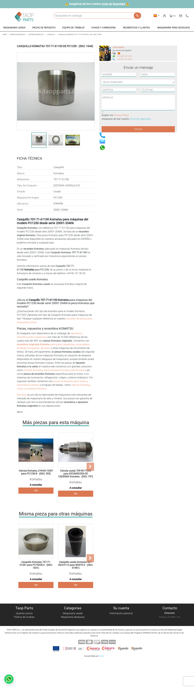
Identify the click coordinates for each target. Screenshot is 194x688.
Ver (36, 490)
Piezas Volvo (73, 639)
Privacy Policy (121, 115)
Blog (24, 639)
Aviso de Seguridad (113, 4)
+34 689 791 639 (124, 56)
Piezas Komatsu (73, 635)
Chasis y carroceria (73, 628)
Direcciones (121, 624)
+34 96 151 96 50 (124, 59)
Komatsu (22, 394)
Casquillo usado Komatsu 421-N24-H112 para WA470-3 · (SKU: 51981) (75, 565)
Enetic (101, 683)
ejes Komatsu (78, 370)
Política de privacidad (24, 620)
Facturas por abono (121, 620)
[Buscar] (97, 15)
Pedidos (121, 617)
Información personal (121, 613)
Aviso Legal (24, 624)
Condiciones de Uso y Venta (24, 628)
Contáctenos (24, 635)
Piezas (72, 620)
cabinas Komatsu (80, 384)
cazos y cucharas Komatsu (31, 388)
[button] (14, 27)
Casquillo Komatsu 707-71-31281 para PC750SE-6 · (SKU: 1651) (35, 565)
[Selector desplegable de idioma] (156, 15)
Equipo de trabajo (72, 624)
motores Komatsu (33, 370)
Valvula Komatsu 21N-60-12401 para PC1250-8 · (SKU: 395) (36, 472)
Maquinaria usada (73, 613)
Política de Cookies (24, 617)
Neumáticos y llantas (72, 631)
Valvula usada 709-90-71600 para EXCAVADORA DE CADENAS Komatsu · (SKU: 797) (75, 473)
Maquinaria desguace (72, 617)
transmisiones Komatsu (56, 370)
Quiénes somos (24, 613)
